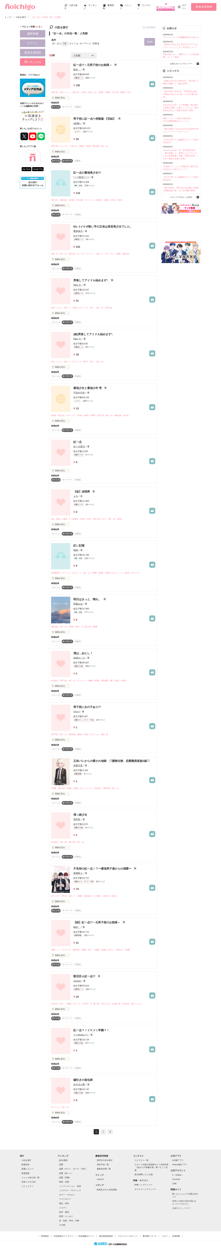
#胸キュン (55, 950)
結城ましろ (79, 657)
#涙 (52, 519)
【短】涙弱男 (82, 491)
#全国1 (71, 200)
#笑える (73, 146)
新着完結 (25, 1164)
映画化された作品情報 (107, 1190)
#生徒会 (54, 680)
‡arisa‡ (77, 981)
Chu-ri (76, 711)
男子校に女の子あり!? (87, 707)
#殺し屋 (104, 734)
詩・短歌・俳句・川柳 (69, 1220)
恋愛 (61, 1164)
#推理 (107, 573)
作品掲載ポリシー (86, 1236)
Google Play (38, 169)
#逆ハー (99, 254)
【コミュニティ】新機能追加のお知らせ (181, 37)
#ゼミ (104, 519)
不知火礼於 (79, 392)
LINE (174, 1183)
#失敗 (82, 519)
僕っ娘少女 (80, 814)
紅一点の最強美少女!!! (87, 172)
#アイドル (83, 308)
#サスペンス (117, 573)
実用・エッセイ (66, 1216)
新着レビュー (27, 1169)
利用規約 (45, 1236)
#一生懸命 (73, 519)
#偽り (77, 627)
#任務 (75, 788)
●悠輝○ (77, 123)
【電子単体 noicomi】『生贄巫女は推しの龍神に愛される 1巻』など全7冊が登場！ (180, 94)
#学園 (88, 146)
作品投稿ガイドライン (64, 1236)
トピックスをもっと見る (181, 197)
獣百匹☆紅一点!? (84, 976)
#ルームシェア (86, 788)
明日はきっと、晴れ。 (87, 599)
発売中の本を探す (105, 1160)
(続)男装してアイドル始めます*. (93, 334)
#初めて (119, 950)
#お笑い (126, 415)
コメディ (63, 1208)
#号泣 (88, 519)
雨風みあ (78, 604)
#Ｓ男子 (85, 1004)
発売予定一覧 (103, 1164)
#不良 (113, 200)
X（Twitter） (177, 1175)
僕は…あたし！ (83, 653)
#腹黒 (122, 92)
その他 (62, 1225)
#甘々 (129, 92)
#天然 (83, 92)
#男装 (74, 308)
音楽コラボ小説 (28, 1182)
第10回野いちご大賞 (143, 1174)
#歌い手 (54, 254)
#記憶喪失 (55, 573)
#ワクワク (135, 573)
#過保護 (87, 896)
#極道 (81, 146)
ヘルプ (164, 1236)
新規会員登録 (204, 6)
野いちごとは (32, 61)
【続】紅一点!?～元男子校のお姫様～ (97, 922)
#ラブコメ (94, 734)
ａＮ (75, 496)
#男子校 (54, 92)
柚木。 (76, 69)
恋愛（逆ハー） (66, 1173)
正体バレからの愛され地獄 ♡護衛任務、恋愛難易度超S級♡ (111, 760)
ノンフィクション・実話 (70, 1186)
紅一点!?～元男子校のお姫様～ (93, 64)
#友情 (126, 573)
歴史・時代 (64, 1203)
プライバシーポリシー (128, 1236)
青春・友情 (64, 1182)
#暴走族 (95, 146)
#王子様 (115, 92)
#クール (76, 1004)
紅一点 (77, 442)
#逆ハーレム (65, 92)
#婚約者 (75, 950)
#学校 (123, 680)
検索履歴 (148, 27)
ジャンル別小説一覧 (30, 1177)
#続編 (103, 950)
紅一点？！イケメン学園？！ (91, 1030)
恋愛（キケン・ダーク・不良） (73, 1169)
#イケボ (80, 254)
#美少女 (75, 92)
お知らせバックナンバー (181, 64)
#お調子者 (116, 1004)
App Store (26, 169)
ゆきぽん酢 (79, 1084)
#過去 (86, 734)
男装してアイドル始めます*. (91, 280)
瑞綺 (75, 550)
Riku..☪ (77, 285)
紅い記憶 (78, 545)
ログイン (184, 6)
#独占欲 (125, 254)
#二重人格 (86, 627)
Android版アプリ (179, 1164)
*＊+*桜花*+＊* (81, 177)
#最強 (106, 200)
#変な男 (96, 519)
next (110, 1131)
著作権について (150, 1236)
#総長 (86, 415)
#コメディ (64, 146)
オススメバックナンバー (145, 1189)
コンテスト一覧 (141, 1160)
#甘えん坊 (105, 1004)
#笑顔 (119, 519)
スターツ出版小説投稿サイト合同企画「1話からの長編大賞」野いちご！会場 (151, 1167)
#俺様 (107, 92)
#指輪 (83, 950)
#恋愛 (100, 92)
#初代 (119, 200)
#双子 (85, 361)
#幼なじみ (92, 92)
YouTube (176, 1179)
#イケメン (89, 200)
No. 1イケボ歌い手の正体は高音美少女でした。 (103, 226)
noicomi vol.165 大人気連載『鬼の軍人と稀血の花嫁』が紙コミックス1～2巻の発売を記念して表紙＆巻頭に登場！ (181, 108)
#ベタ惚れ (96, 896)
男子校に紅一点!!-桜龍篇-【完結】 (94, 118)
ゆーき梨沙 (79, 446)
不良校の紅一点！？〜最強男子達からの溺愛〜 (102, 868)
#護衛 (68, 788)
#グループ (76, 573)
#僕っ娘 (63, 842)
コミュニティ (27, 1186)
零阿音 (76, 819)
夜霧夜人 (78, 873)
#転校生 (98, 200)
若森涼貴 (78, 765)
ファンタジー (65, 1199)
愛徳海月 (78, 231)
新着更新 (25, 1173)
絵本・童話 (64, 1212)
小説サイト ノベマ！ (181, 1208)
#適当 (58, 519)
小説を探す (26, 1160)
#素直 (64, 519)
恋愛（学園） (65, 1177)
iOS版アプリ (178, 1160)
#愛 (111, 680)
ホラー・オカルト (67, 1195)
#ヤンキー (55, 896)
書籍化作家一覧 (104, 1169)
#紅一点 (104, 146)
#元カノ (111, 950)
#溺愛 (118, 254)
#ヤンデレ (109, 254)
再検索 (150, 42)
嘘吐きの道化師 (83, 1079)
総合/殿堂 (63, 1160)
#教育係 (106, 788)
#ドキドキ (66, 950)
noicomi (100, 1179)
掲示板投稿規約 (106, 1236)
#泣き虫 (54, 1004)
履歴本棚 (32, 33)
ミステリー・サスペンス (70, 1190)
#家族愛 (104, 680)
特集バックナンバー (143, 1185)
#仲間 (92, 415)
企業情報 (176, 1236)
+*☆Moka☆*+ (80, 1034)
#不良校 (79, 200)
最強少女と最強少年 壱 (88, 388)
